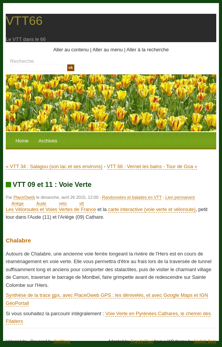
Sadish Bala (205, 341)
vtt (81, 203)
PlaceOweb (24, 197)
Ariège (18, 203)
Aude (41, 203)
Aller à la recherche (148, 49)
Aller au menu (107, 49)
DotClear (62, 341)
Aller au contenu (71, 49)
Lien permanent (179, 197)
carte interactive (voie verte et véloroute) (152, 209)
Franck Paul (141, 341)
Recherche (22, 61)
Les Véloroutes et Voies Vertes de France (51, 209)
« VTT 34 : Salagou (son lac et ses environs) (54, 166)
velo (63, 203)
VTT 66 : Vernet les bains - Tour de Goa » (152, 166)
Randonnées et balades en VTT (131, 197)
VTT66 (24, 21)
